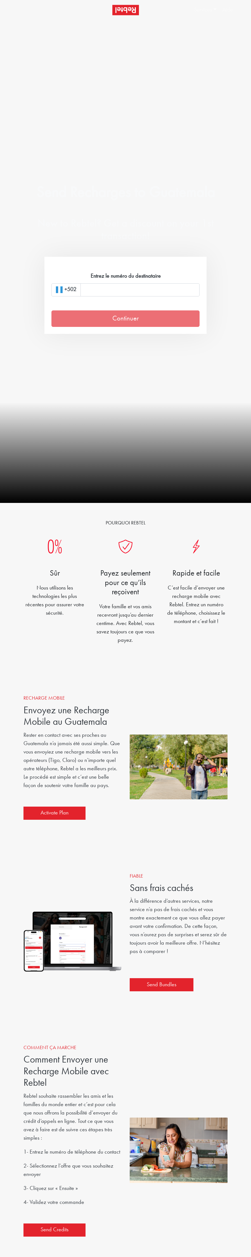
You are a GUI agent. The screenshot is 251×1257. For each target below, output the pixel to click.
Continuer (125, 318)
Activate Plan (54, 813)
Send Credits (54, 1230)
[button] (205, 10)
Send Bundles (161, 985)
